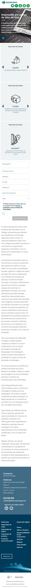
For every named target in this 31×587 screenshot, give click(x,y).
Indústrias (5, 522)
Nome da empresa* (9, 193)
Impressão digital (23, 522)
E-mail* (4, 182)
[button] (3, 67)
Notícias (20, 539)
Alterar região (19, 577)
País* (4, 199)
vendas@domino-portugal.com (14, 501)
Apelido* (5, 177)
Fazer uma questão (20, 218)
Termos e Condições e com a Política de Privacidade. (12, 207)
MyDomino (6, 556)
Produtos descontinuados (7, 540)
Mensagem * (6, 164)
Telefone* (5, 187)
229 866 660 (8, 498)
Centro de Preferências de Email (15, 584)
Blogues (20, 542)
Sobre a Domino (23, 530)
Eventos (20, 547)
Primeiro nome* (7, 171)
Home (19, 527)
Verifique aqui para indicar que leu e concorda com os (14, 206)
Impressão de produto (6, 535)
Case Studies (21, 545)
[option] (15, 66)
